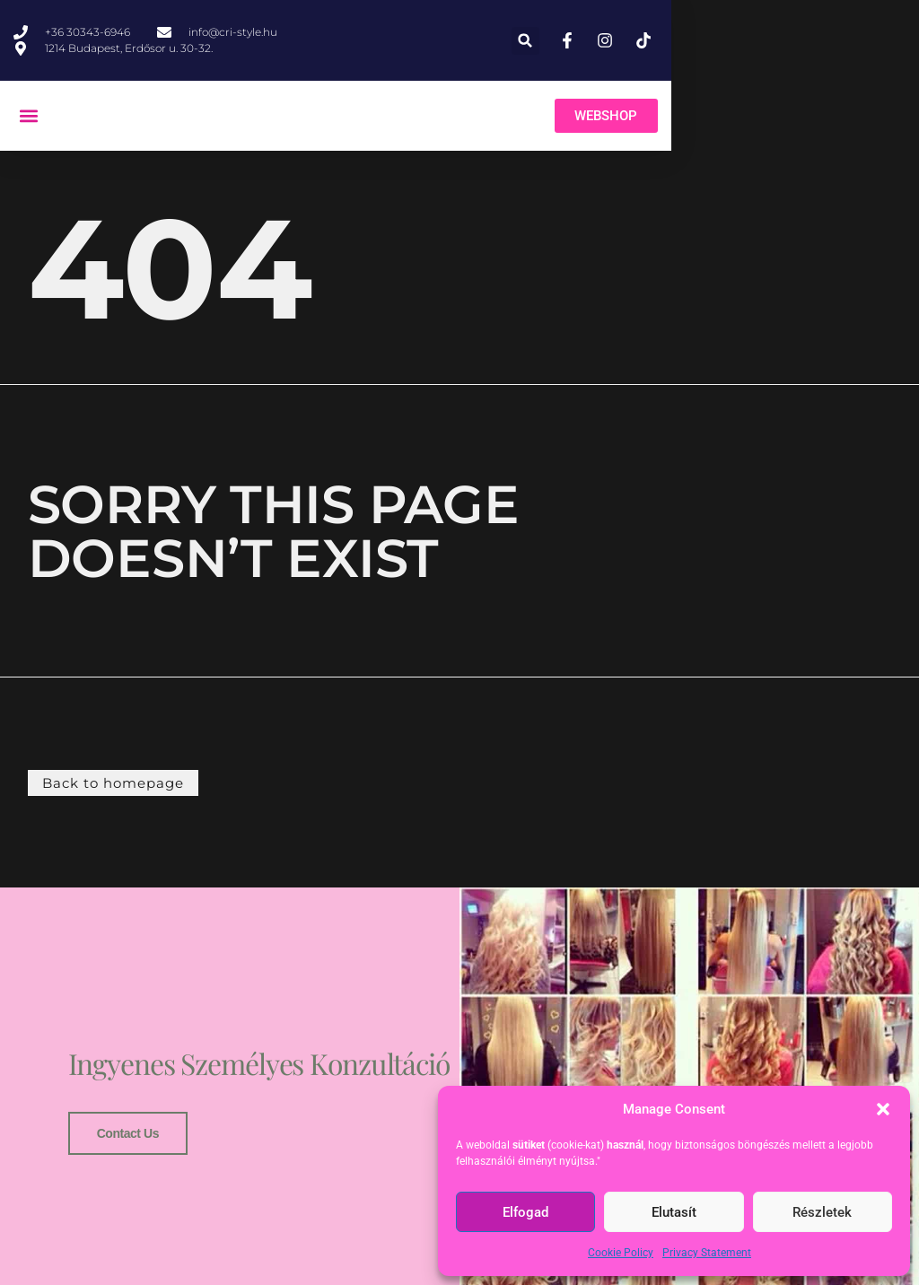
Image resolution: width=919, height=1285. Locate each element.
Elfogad (525, 1212)
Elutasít (674, 1212)
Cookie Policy (620, 1252)
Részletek (822, 1212)
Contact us (124, 1144)
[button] (883, 1109)
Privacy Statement (706, 1252)
